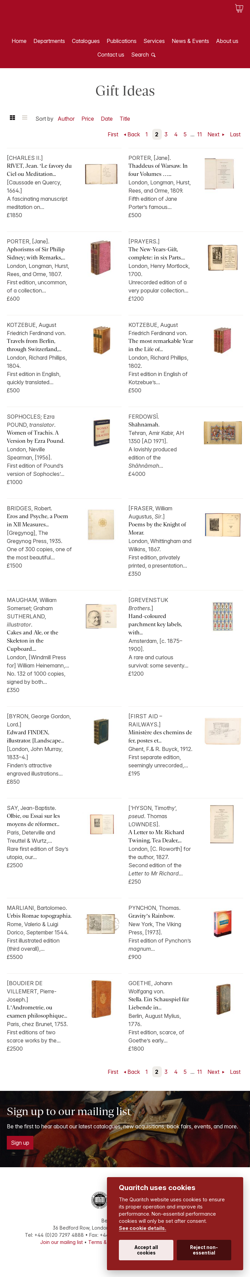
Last (235, 134)
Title (125, 118)
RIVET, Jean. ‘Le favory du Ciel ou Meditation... (39, 170)
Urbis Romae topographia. (39, 916)
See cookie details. (142, 1228)
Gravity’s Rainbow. (151, 916)
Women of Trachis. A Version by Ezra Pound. (35, 437)
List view (24, 118)
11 (199, 134)
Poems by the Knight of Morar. (157, 528)
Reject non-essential (204, 1250)
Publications (122, 40)
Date (107, 118)
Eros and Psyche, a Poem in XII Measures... (37, 520)
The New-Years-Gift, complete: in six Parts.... (156, 253)
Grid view (12, 118)
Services (154, 40)
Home (19, 40)
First (113, 134)
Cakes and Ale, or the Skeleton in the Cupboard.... (32, 640)
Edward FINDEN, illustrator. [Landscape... (35, 736)
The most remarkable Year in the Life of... (160, 345)
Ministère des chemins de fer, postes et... (160, 736)
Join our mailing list (61, 1242)
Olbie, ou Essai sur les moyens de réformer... (33, 820)
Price (87, 118)
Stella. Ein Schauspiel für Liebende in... (158, 1003)
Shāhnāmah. (143, 424)
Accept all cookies (146, 1250)
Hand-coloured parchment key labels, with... (155, 624)
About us (227, 40)
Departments (49, 40)
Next (214, 134)
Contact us (110, 54)
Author (66, 118)
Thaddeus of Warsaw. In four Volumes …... (158, 170)
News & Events (190, 40)
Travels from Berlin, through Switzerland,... (34, 345)
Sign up (20, 1142)
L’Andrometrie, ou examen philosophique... (37, 1011)
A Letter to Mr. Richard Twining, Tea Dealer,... (156, 836)
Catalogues (86, 40)
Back (133, 134)
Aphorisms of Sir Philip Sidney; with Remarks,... (36, 253)
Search (140, 54)
